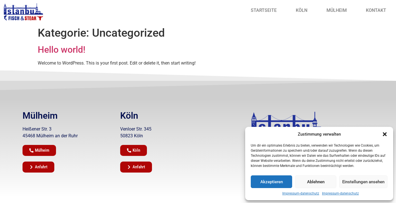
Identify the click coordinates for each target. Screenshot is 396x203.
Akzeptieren (271, 181)
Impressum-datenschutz (300, 193)
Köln (301, 10)
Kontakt (376, 10)
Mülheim (336, 10)
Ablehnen (316, 181)
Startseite (264, 10)
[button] (385, 134)
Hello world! (61, 49)
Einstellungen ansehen (363, 181)
